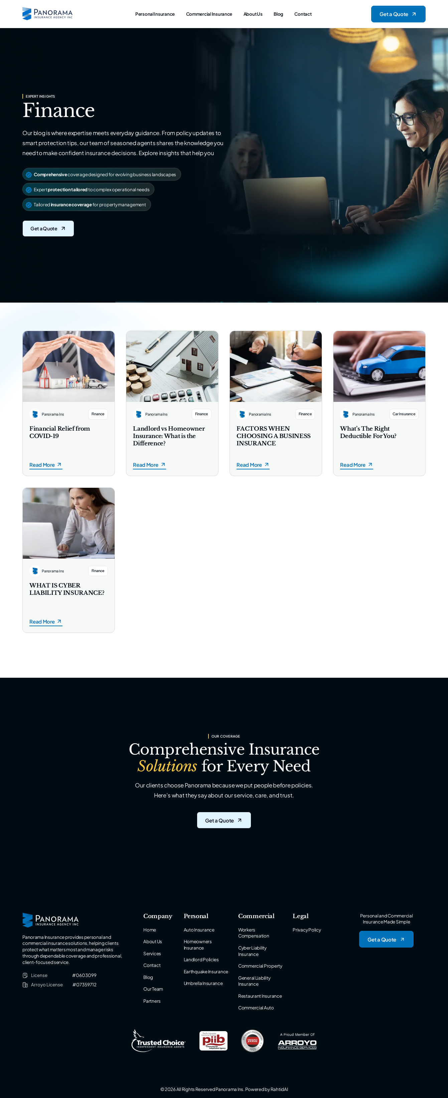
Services (152, 953)
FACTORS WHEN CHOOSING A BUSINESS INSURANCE (274, 436)
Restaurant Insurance (260, 996)
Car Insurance (404, 414)
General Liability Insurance (254, 981)
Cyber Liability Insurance (252, 951)
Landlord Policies (201, 959)
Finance (98, 414)
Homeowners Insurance (198, 945)
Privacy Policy (307, 929)
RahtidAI (279, 1089)
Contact (302, 14)
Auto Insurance (199, 929)
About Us (253, 14)
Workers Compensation (253, 933)
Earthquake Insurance (206, 971)
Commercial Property (260, 966)
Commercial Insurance (209, 14)
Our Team (153, 989)
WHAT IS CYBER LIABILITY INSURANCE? (66, 589)
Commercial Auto (256, 1007)
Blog (278, 14)
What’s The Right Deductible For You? (368, 432)
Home (149, 929)
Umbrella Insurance (203, 983)
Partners (152, 1001)
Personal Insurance (155, 14)
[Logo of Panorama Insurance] (48, 14)
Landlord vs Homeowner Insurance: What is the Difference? (168, 436)
